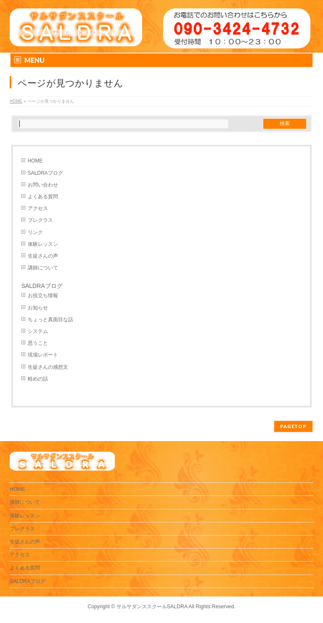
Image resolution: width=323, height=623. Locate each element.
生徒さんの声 (43, 256)
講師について (43, 268)
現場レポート (43, 355)
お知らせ (38, 308)
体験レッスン (43, 244)
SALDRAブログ (45, 173)
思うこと (38, 343)
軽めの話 (38, 379)
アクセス (38, 208)
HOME (35, 161)
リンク (35, 232)
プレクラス (40, 220)
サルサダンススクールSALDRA (152, 607)
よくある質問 (43, 197)
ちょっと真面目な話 (50, 319)
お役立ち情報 (43, 295)
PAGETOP (293, 426)
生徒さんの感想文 (48, 367)
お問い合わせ (43, 185)
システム (38, 331)
